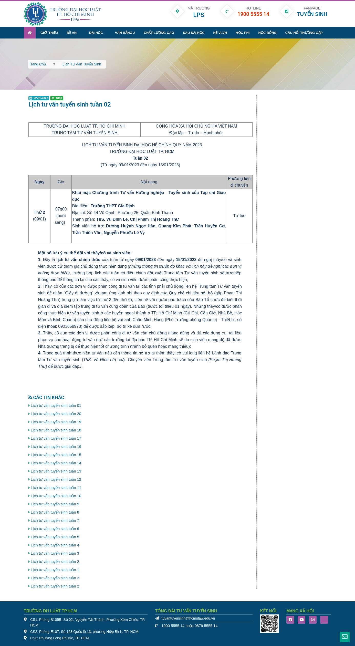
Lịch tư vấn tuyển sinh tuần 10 (56, 496)
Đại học (96, 33)
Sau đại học (193, 33)
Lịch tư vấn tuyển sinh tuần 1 (55, 570)
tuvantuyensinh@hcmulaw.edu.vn (188, 618)
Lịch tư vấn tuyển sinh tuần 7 (55, 520)
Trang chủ (37, 64)
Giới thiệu (49, 33)
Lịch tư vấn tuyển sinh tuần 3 (55, 553)
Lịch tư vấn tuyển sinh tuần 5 (55, 537)
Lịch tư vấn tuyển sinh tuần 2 (55, 562)
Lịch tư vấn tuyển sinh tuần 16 (56, 447)
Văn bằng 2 (125, 33)
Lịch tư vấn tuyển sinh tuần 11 (56, 488)
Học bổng (267, 33)
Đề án (72, 33)
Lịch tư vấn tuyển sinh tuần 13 (56, 471)
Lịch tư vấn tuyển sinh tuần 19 (56, 422)
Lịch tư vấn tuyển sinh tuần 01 (56, 405)
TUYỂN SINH (312, 14)
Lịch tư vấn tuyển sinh (81, 64)
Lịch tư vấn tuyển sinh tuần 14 (56, 463)
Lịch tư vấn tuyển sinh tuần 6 (55, 529)
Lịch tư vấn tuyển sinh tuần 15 (56, 455)
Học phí (242, 33)
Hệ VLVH (220, 33)
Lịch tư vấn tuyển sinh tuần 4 (55, 545)
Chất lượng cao (159, 33)
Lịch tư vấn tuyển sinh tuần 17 (56, 438)
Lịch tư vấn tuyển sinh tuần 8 (55, 512)
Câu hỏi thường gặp (304, 33)
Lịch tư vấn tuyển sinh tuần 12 (56, 479)
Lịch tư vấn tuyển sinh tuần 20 (56, 414)
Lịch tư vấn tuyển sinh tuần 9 (55, 504)
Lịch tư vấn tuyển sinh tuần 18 (56, 430)
